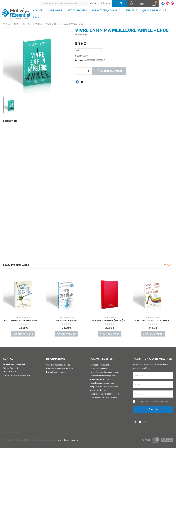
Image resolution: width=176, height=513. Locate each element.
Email (82, 82)
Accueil (37, 10)
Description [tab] (10, 106)
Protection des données (57, 354)
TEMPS (27, 303)
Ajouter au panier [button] (23, 319)
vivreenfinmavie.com (99, 350)
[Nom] (153, 366)
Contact (94, 3)
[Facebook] (163, 3)
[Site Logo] (16, 14)
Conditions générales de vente (59, 350)
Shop (119, 3)
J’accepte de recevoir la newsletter (152, 384)
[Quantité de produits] (83, 71)
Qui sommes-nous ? (154, 10)
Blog (36, 16)
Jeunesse (131, 10)
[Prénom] (153, 357)
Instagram (145, 404)
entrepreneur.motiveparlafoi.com (104, 376)
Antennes (105, 3)
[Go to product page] (23, 279)
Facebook (77, 82)
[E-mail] (153, 376)
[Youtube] (168, 3)
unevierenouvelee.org (99, 347)
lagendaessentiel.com (99, 361)
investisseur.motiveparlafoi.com (104, 379)
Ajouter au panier (111, 71)
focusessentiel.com (98, 372)
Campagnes (55, 10)
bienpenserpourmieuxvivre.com (104, 368)
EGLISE (62, 303)
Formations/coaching (106, 10)
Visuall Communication (68, 422)
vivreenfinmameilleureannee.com (104, 354)
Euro (78, 50)
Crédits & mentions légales (58, 347)
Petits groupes (77, 10)
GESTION (91, 60)
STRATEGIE (100, 60)
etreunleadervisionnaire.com (102, 365)
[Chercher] (84, 3)
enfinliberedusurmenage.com (103, 358)
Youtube (140, 404)
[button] (165, 250)
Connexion (130, 4)
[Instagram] (172, 3)
